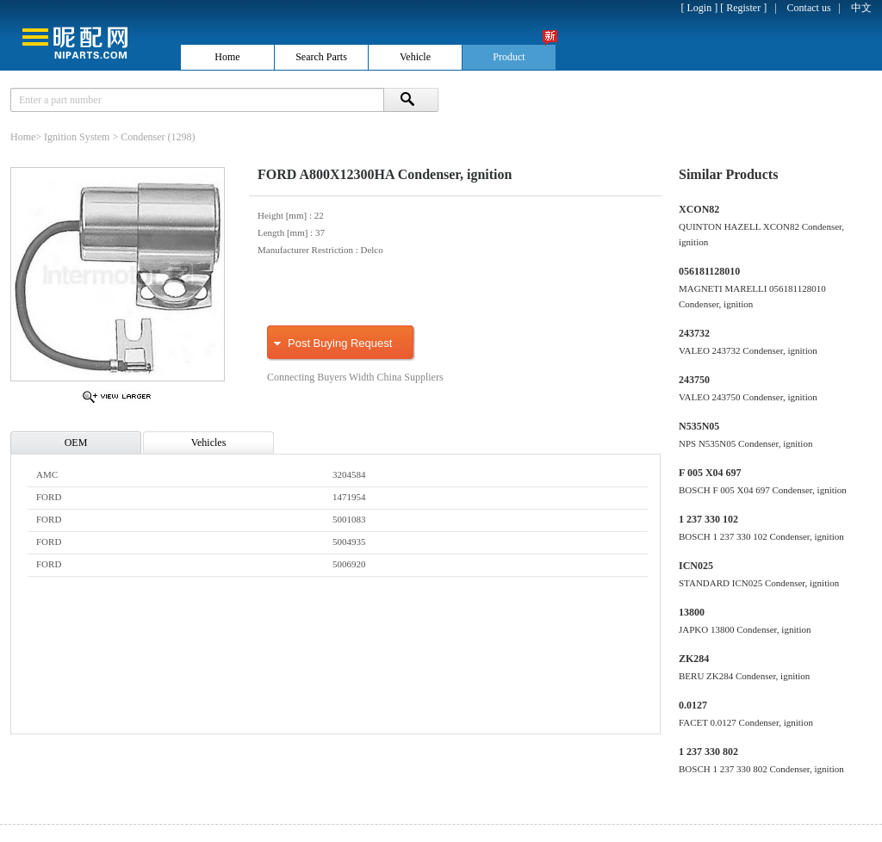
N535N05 (699, 426)
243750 (694, 380)
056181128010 (709, 271)
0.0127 (693, 705)
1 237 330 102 (708, 519)
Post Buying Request (340, 343)
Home (22, 137)
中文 (861, 8)
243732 (694, 333)
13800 (692, 612)
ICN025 (696, 566)
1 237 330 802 (708, 752)
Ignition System (76, 137)
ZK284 (694, 659)
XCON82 (699, 209)
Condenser (143, 137)
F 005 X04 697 (710, 473)
